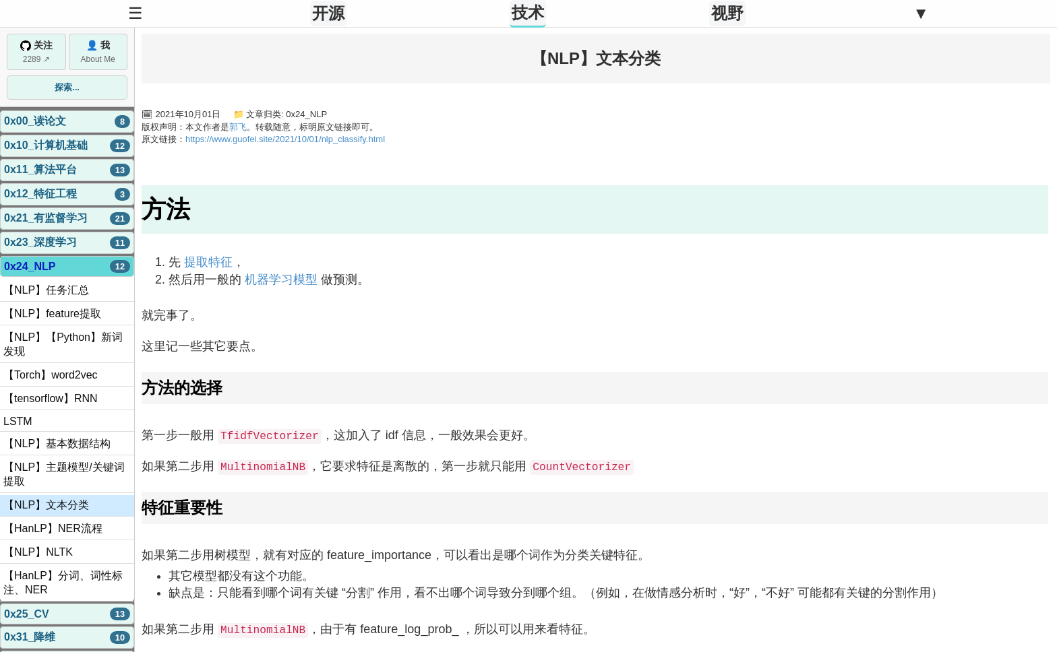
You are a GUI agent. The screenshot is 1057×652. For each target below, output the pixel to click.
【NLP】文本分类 (46, 505)
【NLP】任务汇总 (46, 290)
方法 (166, 209)
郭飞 (238, 127)
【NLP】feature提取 (52, 313)
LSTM (17, 421)
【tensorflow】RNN (50, 398)
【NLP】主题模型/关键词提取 (64, 474)
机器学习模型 (281, 279)
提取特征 (208, 262)
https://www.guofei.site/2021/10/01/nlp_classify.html (285, 139)
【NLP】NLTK (38, 552)
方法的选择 (182, 388)
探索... (67, 87)
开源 (328, 13)
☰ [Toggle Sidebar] (135, 13)
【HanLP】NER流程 (52, 528)
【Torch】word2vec (50, 375)
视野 (727, 13)
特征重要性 (182, 507)
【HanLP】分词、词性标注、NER (63, 582)
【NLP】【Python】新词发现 (63, 344)
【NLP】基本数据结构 (57, 443)
